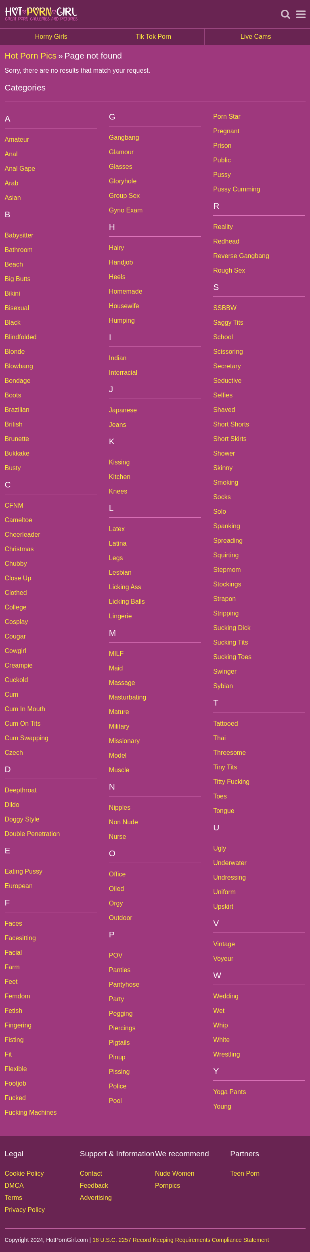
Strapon (224, 598)
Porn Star (227, 116)
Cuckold (16, 679)
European (19, 885)
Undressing (229, 877)
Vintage (224, 944)
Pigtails (119, 1042)
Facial (13, 952)
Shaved (224, 409)
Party (116, 999)
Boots (13, 395)
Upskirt (223, 906)
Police (118, 1086)
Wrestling (226, 1054)
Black (13, 322)
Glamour (121, 152)
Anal (11, 154)
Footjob (15, 1083)
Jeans (117, 424)
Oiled (116, 888)
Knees (118, 491)
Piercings (122, 1028)
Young (222, 1106)
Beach (14, 264)
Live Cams (256, 36)
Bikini (12, 293)
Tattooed (225, 723)
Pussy (222, 174)
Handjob (121, 262)
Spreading (228, 540)
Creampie (19, 665)
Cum (12, 694)
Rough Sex (229, 270)
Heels (117, 276)
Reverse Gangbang (241, 255)
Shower (224, 453)
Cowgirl (15, 650)
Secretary (227, 366)
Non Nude (123, 822)
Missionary (124, 740)
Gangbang (124, 137)
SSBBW (225, 308)
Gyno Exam (126, 210)
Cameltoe (18, 520)
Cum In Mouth (25, 709)
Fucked (15, 1097)
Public (222, 160)
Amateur (17, 139)
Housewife (124, 305)
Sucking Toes (232, 656)
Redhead (226, 241)
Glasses (120, 166)
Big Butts (18, 278)
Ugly (219, 848)
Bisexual (17, 308)
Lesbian (120, 572)
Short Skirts (230, 438)
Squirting (226, 555)
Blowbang (19, 366)
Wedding (226, 996)
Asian (13, 197)
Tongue (224, 810)
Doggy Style (22, 819)
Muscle (119, 770)
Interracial (123, 372)
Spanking (226, 526)
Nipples (119, 807)
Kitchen (119, 476)
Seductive (227, 380)
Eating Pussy (23, 871)
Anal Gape (20, 168)
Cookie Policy (24, 1173)
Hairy (116, 247)
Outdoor (120, 917)
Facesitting (20, 938)
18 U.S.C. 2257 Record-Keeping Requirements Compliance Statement (180, 1240)
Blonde (15, 351)
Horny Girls (69, 37)
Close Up (18, 578)
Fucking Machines (31, 1112)
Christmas (19, 549)
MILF (116, 653)
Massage (122, 682)
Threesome (229, 752)
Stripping (226, 613)
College (16, 607)
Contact (91, 1173)
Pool (115, 1100)
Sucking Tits (230, 642)
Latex (117, 528)
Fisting (14, 1039)
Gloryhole (122, 181)
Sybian (223, 686)
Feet (11, 981)
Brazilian (17, 409)
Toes (220, 796)
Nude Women (175, 1173)
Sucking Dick (231, 627)
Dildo (12, 804)
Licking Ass (125, 587)
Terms (14, 1197)
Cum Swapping (27, 738)
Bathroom (19, 249)
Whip (220, 1025)
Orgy (116, 903)
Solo (219, 511)
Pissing (119, 1071)
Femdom (17, 996)
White (221, 1039)
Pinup (117, 1057)
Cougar (15, 636)
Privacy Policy (25, 1209)
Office (117, 874)
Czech (14, 752)
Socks (222, 497)
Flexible (16, 1068)
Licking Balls (127, 601)
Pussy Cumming (236, 189)
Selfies (222, 395)
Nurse (117, 836)
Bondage (18, 380)
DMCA (14, 1185)
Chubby (16, 563)
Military (119, 726)
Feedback (94, 1185)
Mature (119, 711)
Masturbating (128, 697)
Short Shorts (231, 424)
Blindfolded (21, 337)
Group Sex (124, 195)
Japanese (123, 410)
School (223, 337)
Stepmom (227, 569)
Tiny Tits (225, 767)
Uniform (224, 892)
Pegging (121, 1013)
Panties (119, 969)
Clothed (16, 592)
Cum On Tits (23, 723)
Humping (122, 320)
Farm (12, 967)
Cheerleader (22, 534)
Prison (222, 145)
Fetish (14, 1010)
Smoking (225, 482)
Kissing (119, 462)
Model (118, 755)
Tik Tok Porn (170, 37)
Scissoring (228, 351)
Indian (118, 358)
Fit (8, 1054)
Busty (13, 467)
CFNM (14, 505)
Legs (116, 558)
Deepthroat (21, 790)
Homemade (125, 291)
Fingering (18, 1025)
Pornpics (167, 1185)
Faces (14, 923)
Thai (219, 738)
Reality (223, 226)
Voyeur (223, 958)
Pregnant (226, 131)
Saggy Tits (228, 322)
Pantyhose (124, 984)
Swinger (225, 671)
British (14, 424)
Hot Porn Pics (31, 55)
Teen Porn (245, 1173)
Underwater (230, 862)
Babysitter (19, 235)
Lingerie (120, 616)
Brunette (17, 438)
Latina (118, 543)
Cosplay (16, 621)
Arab (12, 183)
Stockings (227, 584)
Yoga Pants (229, 1091)
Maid (116, 668)
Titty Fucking (231, 781)
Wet (218, 1010)
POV (116, 955)
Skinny (222, 467)
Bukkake (17, 453)
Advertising (96, 1197)
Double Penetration (32, 833)
